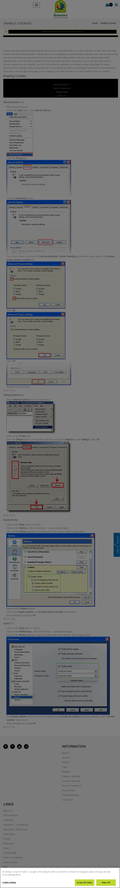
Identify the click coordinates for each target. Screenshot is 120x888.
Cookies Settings (9, 882)
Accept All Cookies (84, 882)
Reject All (106, 882)
